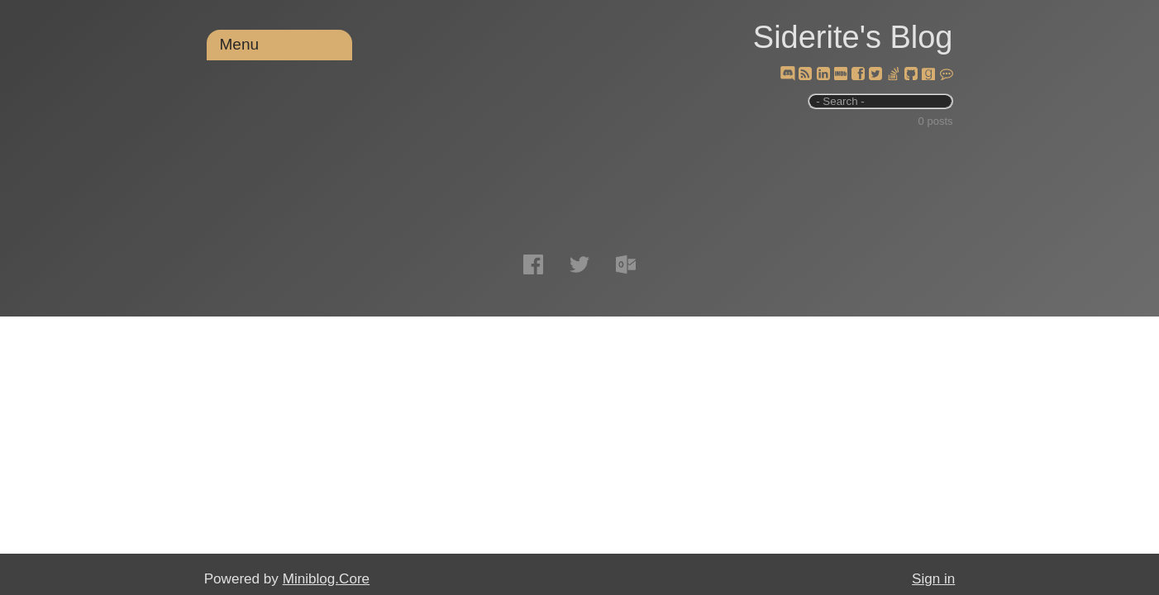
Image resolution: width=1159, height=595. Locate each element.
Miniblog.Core (326, 579)
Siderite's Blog (853, 37)
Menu (240, 44)
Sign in (933, 579)
